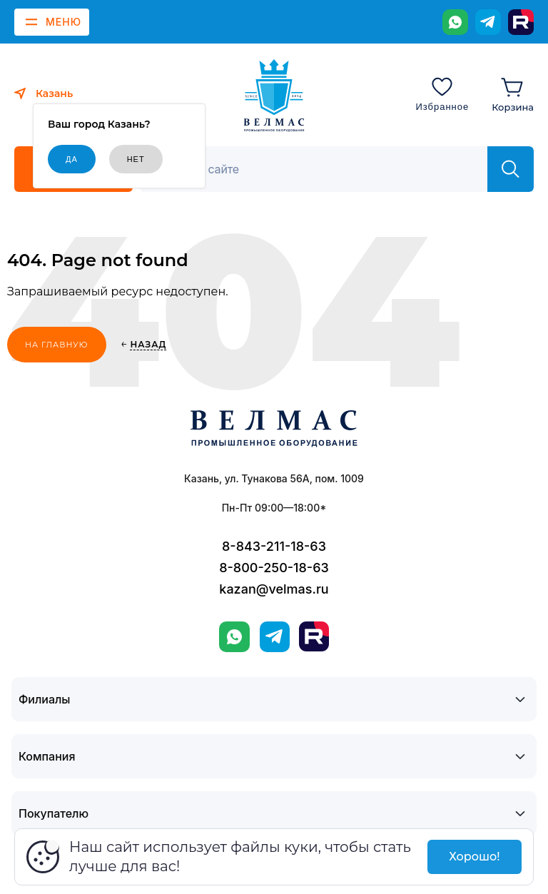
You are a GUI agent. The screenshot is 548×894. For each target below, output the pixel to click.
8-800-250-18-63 (274, 567)
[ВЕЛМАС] (274, 95)
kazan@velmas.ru (273, 588)
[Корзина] (513, 93)
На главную (56, 345)
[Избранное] (442, 93)
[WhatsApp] (455, 22)
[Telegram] (488, 22)
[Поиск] (321, 169)
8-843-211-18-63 (274, 546)
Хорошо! (474, 856)
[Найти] (510, 169)
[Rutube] (521, 22)
